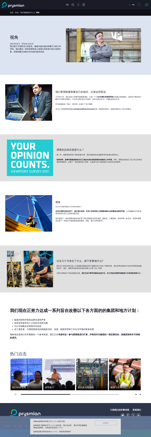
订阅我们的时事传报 (119, 410)
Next (140, 394)
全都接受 (106, 423)
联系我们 (137, 410)
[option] (26, 374)
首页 (11, 13)
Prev (136, 394)
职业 (17, 13)
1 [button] (45, 394)
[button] (131, 4)
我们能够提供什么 (27, 13)
